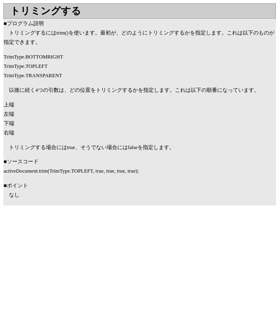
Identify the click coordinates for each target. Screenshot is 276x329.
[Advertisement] (71, 270)
